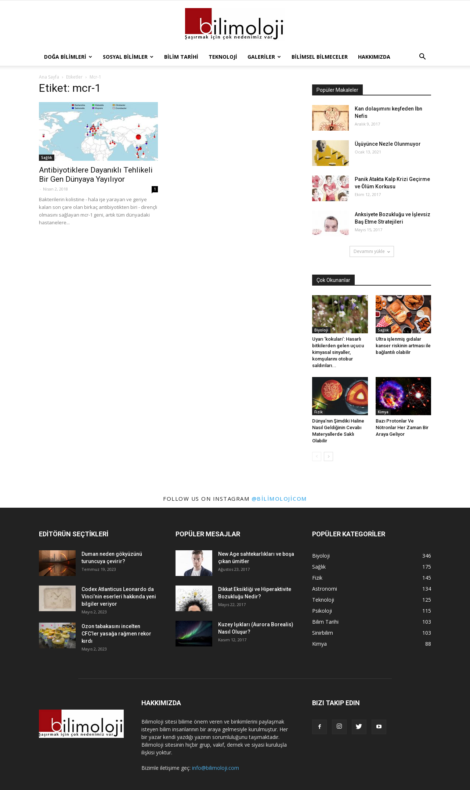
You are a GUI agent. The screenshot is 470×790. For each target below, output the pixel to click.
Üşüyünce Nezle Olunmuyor (388, 144)
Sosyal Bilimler (128, 56)
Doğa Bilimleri (68, 56)
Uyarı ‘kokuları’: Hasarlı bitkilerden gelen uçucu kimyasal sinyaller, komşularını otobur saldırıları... (338, 352)
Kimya (383, 411)
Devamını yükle (372, 251)
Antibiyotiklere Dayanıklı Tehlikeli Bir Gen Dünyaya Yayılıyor (96, 175)
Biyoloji (321, 330)
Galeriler (264, 56)
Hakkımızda (374, 56)
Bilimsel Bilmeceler (320, 56)
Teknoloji (223, 56)
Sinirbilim (322, 632)
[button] (422, 57)
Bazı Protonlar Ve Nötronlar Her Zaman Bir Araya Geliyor (402, 427)
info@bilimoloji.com (215, 767)
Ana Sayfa (49, 77)
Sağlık (46, 157)
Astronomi (324, 588)
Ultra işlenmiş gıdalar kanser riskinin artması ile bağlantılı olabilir (403, 345)
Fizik (318, 411)
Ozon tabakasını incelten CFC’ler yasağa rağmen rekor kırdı (116, 633)
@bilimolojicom (279, 498)
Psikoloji (322, 610)
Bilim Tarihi (181, 56)
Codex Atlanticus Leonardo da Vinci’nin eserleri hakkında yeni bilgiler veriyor (119, 596)
